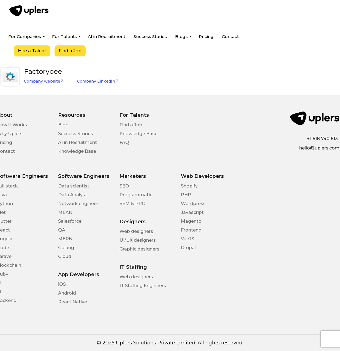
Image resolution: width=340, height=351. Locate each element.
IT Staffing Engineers (142, 285)
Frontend (191, 230)
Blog (63, 124)
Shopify (189, 186)
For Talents (64, 36)
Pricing (206, 36)
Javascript (192, 212)
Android (67, 293)
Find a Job (70, 50)
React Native (72, 301)
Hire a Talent (32, 50)
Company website (44, 81)
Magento (191, 221)
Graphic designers (139, 249)
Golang (66, 247)
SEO (124, 186)
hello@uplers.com (319, 148)
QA (61, 230)
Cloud (64, 256)
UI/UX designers (137, 240)
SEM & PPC (132, 203)
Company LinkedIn (98, 81)
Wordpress (193, 203)
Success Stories (150, 36)
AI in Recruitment (106, 36)
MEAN (65, 212)
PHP (186, 194)
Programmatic (135, 194)
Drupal (188, 247)
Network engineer (78, 203)
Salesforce (69, 221)
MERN (65, 238)
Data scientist (73, 186)
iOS (62, 284)
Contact (230, 36)
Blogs (181, 36)
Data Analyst (72, 194)
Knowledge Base (77, 151)
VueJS (187, 238)
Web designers (136, 231)
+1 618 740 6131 (323, 138)
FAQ (124, 142)
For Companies (24, 36)
